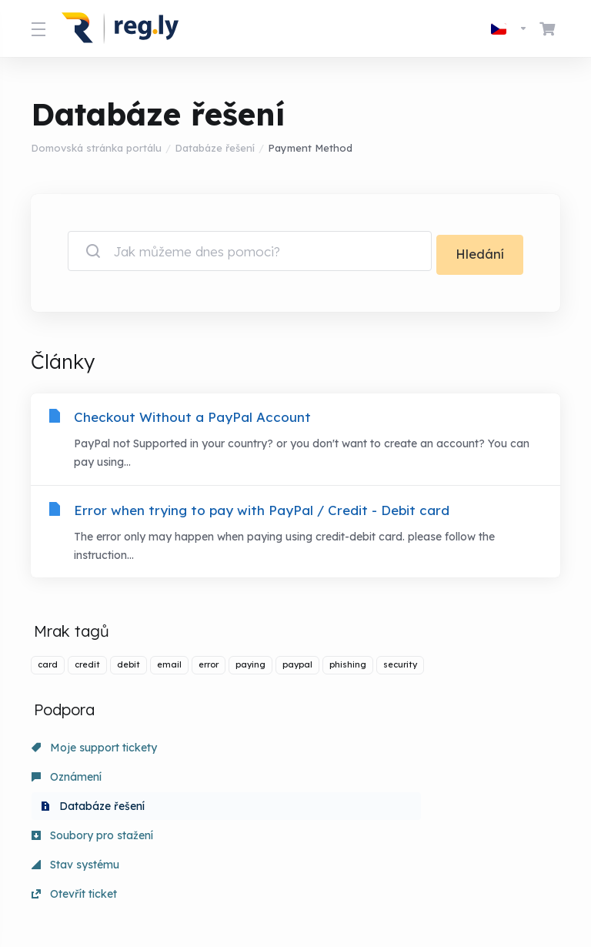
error (209, 668)
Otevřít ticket (413, 781)
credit (87, 668)
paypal (297, 668)
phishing (347, 668)
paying (250, 668)
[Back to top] (346, 883)
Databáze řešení (215, 148)
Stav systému (245, 781)
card (48, 668)
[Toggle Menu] (37, 28)
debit (128, 668)
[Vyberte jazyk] (509, 28)
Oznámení (236, 751)
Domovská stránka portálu (96, 148)
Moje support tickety (94, 751)
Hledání (480, 251)
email (169, 668)
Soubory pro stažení (92, 781)
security (400, 668)
